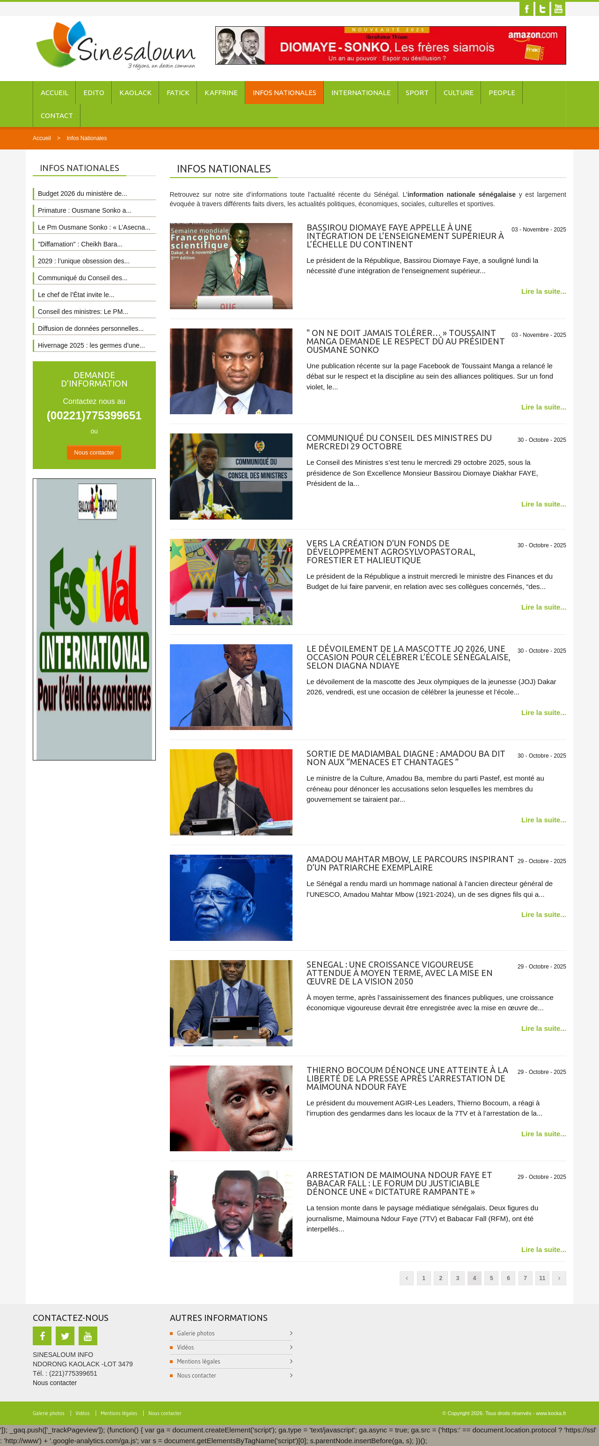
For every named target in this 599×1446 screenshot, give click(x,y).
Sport (417, 93)
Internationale (361, 93)
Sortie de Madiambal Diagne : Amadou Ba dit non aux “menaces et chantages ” (406, 758)
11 (542, 1278)
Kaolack (135, 93)
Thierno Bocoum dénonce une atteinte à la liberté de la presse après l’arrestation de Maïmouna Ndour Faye (407, 1078)
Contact (57, 115)
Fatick (178, 93)
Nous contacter (94, 452)
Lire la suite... (543, 291)
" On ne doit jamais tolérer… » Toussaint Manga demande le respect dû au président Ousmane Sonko (406, 341)
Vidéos (185, 1347)
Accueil (54, 93)
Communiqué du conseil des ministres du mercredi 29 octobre (399, 442)
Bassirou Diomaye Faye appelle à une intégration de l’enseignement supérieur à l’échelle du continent (405, 236)
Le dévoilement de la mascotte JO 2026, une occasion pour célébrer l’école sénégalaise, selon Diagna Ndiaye (409, 657)
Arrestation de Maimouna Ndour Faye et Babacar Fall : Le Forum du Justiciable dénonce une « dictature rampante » (399, 1183)
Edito (93, 93)
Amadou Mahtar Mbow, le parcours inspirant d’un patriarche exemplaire (410, 863)
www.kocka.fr (551, 1413)
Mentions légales (198, 1361)
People (502, 93)
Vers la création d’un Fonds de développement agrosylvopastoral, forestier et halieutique (391, 551)
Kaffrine (221, 93)
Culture (459, 93)
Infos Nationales (284, 93)
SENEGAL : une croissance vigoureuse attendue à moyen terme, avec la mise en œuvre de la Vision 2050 (400, 973)
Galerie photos (196, 1333)
